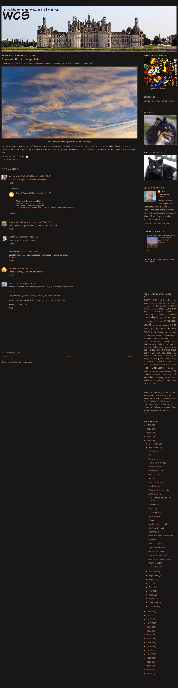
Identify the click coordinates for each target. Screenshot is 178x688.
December (154, 444)
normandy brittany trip (167, 347)
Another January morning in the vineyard (165, 240)
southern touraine (154, 361)
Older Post (133, 357)
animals (158, 303)
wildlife (161, 380)
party (175, 353)
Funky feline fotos (156, 470)
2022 (149, 440)
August (152, 579)
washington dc (170, 374)
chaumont (159, 315)
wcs (10, 283)
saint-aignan (156, 358)
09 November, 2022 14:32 (27, 237)
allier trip (172, 300)
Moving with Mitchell (18, 176)
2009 (149, 658)
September (154, 575)
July (151, 583)
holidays (159, 332)
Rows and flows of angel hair (20, 59)
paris (146, 352)
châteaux (148, 314)
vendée (147, 374)
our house (149, 349)
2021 (149, 611)
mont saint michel (167, 341)
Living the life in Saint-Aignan (161, 235)
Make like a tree (155, 467)
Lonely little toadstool (157, 555)
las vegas (148, 338)
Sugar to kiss (154, 516)
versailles (156, 374)
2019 (149, 619)
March (152, 599)
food (161, 321)
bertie (155, 306)
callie (146, 308)
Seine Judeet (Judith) (18, 222)
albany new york (154, 300)
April (151, 595)
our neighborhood (167, 349)
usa (175, 371)
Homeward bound (156, 528)
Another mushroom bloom (159, 559)
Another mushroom (156, 551)
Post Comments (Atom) (23, 362)
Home (70, 357)
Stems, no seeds (155, 543)
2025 (149, 429)
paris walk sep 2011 (160, 353)
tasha (164, 364)
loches (161, 338)
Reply (11, 183)
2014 (149, 639)
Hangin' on (153, 459)
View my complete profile (156, 223)
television (172, 364)
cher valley (149, 317)
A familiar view (154, 494)
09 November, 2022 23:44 (28, 268)
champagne (172, 312)
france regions (162, 325)
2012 (149, 646)
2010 (149, 654)
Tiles (150, 455)
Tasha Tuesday (154, 512)
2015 (149, 635)
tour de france (158, 371)
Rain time (152, 508)
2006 (149, 670)
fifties (157, 321)
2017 (149, 627)
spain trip (157, 365)
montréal (147, 344)
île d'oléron (171, 332)
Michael (12, 268)
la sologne (172, 335)
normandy (152, 347)
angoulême (148, 303)
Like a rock (153, 451)
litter (155, 338)
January (152, 606)
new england (158, 344)
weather (13, 159)
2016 (149, 631)
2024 (149, 433)
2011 (149, 650)
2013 (149, 642)
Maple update (154, 486)
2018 (149, 623)
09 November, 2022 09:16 (40, 176)
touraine (168, 371)
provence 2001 (150, 356)
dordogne (172, 317)
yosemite (152, 383)
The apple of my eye (157, 463)
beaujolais (148, 306)
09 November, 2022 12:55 (40, 222)
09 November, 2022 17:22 (32, 251)
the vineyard (154, 367)
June (151, 587)
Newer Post (6, 357)
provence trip (163, 356)
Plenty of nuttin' (155, 563)
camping (154, 309)
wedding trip (161, 378)
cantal (161, 309)
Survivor (152, 478)
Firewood (152, 539)
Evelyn (12, 237)
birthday (163, 306)
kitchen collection (151, 335)
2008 (149, 662)
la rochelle (163, 335)
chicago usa (161, 317)
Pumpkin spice (154, 474)
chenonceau (171, 315)
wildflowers (149, 380)
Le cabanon (153, 505)
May (151, 591)
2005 (149, 673)
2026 (149, 425)
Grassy (151, 520)
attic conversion (170, 303)
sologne (174, 359)
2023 (149, 437)
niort (145, 347)
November (154, 448)
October (152, 571)
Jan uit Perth (22, 193)
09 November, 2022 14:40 (40, 193)
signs (167, 359)
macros (146, 341)
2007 (149, 666)
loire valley (171, 338)
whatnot (172, 377)
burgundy (172, 306)
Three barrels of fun (156, 547)
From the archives (156, 482)
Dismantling (153, 532)
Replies (15, 188)
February (153, 603)
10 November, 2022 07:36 (28, 283)
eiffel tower (148, 321)
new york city (171, 344)
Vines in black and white (158, 490)
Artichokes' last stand (157, 524)
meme (153, 341)
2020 (149, 615)
